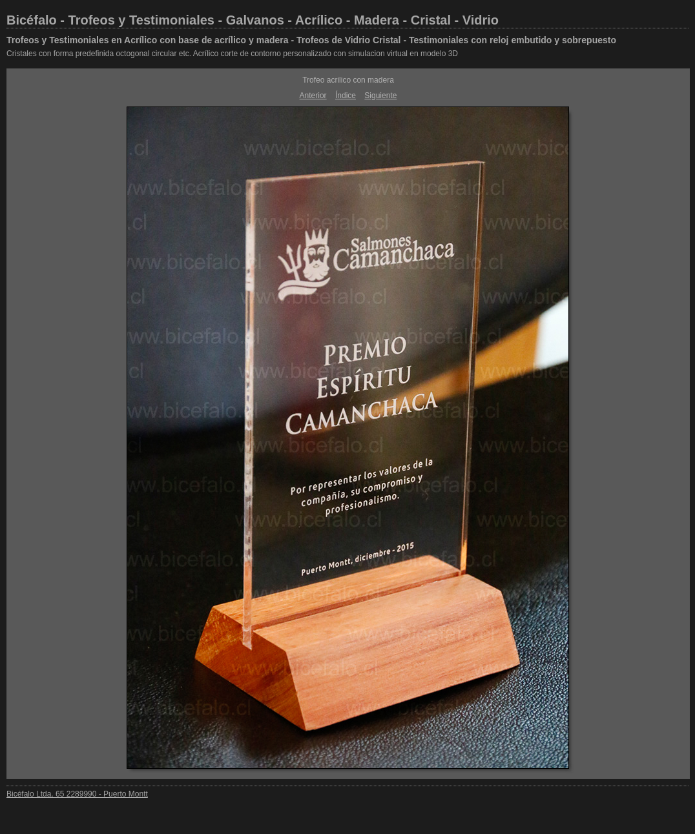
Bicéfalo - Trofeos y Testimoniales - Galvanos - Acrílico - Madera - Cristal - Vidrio (252, 20)
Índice (345, 95)
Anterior (313, 95)
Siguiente (380, 95)
